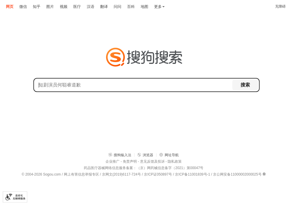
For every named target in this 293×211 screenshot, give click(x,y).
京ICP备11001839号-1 (192, 174)
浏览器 (145, 155)
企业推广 (112, 161)
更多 (159, 6)
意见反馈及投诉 (152, 161)
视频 (63, 6)
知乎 (36, 6)
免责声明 (130, 161)
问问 (117, 6)
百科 (131, 6)
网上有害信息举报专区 (81, 174)
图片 (50, 6)
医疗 (77, 6)
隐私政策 (175, 161)
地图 (144, 6)
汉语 (90, 6)
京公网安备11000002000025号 (237, 174)
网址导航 (169, 155)
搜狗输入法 (119, 155)
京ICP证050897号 (158, 174)
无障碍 (280, 6)
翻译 (104, 6)
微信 (23, 6)
